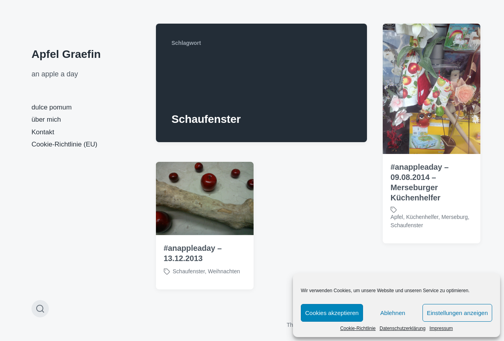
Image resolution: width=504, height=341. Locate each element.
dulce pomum (52, 107)
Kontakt (43, 132)
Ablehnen (392, 312)
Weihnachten (224, 271)
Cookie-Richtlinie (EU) (64, 144)
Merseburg (454, 217)
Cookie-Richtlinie (358, 328)
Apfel (397, 217)
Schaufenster (407, 225)
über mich (46, 119)
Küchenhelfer (422, 217)
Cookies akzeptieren (332, 312)
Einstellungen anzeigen (457, 312)
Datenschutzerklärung (403, 328)
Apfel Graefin (66, 54)
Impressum (441, 328)
